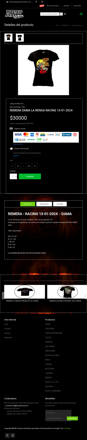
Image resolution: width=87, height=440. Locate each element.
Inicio (57, 25)
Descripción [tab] (28, 204)
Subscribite (72, 418)
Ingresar (15, 155)
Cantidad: (13, 171)
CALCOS (48, 337)
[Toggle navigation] (81, 14)
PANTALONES (50, 351)
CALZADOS (49, 386)
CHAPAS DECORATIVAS (53, 333)
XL (35, 166)
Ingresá (66, 6)
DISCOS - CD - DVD (51, 382)
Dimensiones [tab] (44, 204)
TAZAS (47, 324)
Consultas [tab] (60, 204)
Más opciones (18, 144)
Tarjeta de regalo (52, 6)
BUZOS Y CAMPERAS (53, 391)
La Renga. (67, 428)
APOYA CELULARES (52, 355)
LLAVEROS (49, 373)
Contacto (7, 329)
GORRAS (48, 364)
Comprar (30, 176)
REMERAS (65, 25)
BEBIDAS (48, 377)
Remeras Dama (77, 25)
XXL (29, 166)
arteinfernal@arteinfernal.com (17, 406)
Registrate (77, 6)
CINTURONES (50, 346)
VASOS (47, 360)
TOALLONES (49, 329)
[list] (46, 137)
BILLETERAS (49, 369)
